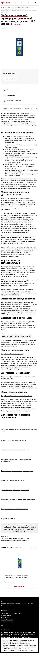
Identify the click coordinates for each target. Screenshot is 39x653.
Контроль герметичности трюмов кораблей (14, 509)
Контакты (18, 603)
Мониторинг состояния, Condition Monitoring (19, 7)
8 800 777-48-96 (5, 617)
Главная (3, 603)
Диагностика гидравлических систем (12, 480)
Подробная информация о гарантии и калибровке (16, 396)
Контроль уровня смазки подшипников (13, 440)
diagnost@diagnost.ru (7, 620)
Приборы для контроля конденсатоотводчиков (14, 540)
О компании (10, 603)
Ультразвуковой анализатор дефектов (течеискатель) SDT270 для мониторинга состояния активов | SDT (16, 577)
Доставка (30, 603)
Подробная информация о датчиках (12, 354)
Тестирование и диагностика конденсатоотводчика (17, 471)
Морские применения (8, 518)
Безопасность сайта (27, 650)
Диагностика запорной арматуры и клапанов (15, 490)
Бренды (24, 603)
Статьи (9, 606)
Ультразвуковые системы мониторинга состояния (14, 9)
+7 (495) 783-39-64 (6, 615)
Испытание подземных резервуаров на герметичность (18, 499)
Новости (3, 606)
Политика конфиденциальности (12, 650)
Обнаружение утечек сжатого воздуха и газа (15, 450)
